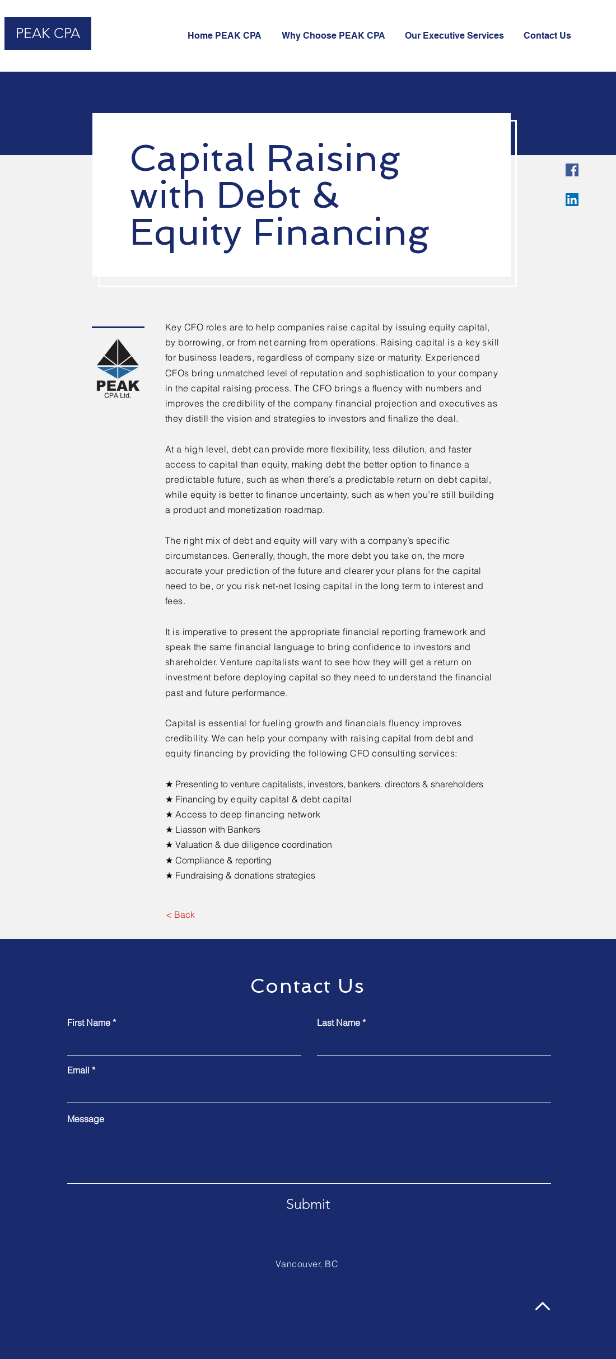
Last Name (338, 1022)
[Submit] (308, 1204)
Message (85, 1118)
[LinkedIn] (572, 199)
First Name (88, 1022)
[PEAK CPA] (47, 33)
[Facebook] (572, 170)
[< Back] (180, 914)
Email (78, 1070)
